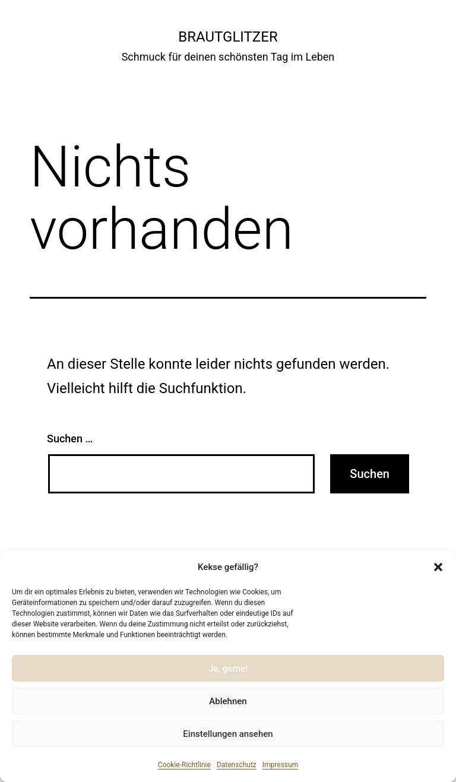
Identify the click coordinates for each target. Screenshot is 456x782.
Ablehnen (227, 701)
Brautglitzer (227, 37)
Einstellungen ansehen (228, 734)
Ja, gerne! (228, 668)
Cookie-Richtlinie (184, 765)
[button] (438, 567)
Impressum (280, 765)
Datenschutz (236, 765)
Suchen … (70, 438)
